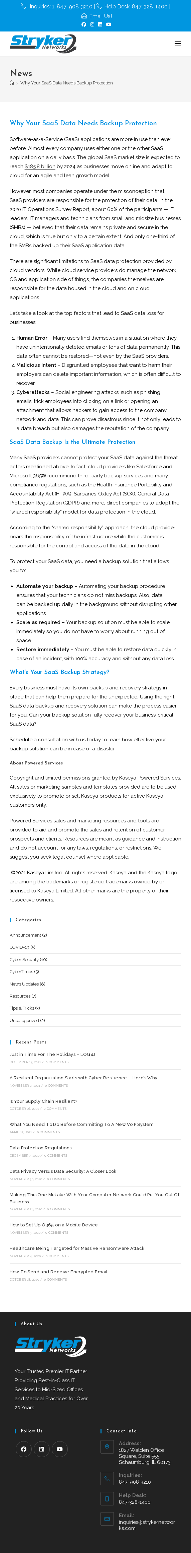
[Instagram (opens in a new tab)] (92, 24)
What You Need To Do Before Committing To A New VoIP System (82, 1124)
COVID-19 (19, 947)
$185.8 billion (40, 166)
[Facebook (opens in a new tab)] (83, 24)
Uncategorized (24, 1020)
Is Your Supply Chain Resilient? (43, 1101)
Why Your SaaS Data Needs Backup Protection (66, 82)
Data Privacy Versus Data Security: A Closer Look (63, 1171)
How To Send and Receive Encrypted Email (59, 1271)
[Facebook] (24, 1449)
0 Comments (57, 1062)
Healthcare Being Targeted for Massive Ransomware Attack (77, 1248)
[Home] (12, 82)
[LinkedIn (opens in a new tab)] (100, 24)
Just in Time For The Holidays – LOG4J (53, 1054)
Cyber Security (24, 959)
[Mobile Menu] (178, 44)
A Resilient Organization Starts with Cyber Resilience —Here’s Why (84, 1077)
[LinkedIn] (42, 1449)
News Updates (24, 984)
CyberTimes (21, 971)
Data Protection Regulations (41, 1147)
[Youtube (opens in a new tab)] (108, 24)
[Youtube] (60, 1449)
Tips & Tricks (22, 1008)
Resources (20, 996)
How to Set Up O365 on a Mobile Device (54, 1224)
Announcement (25, 935)
